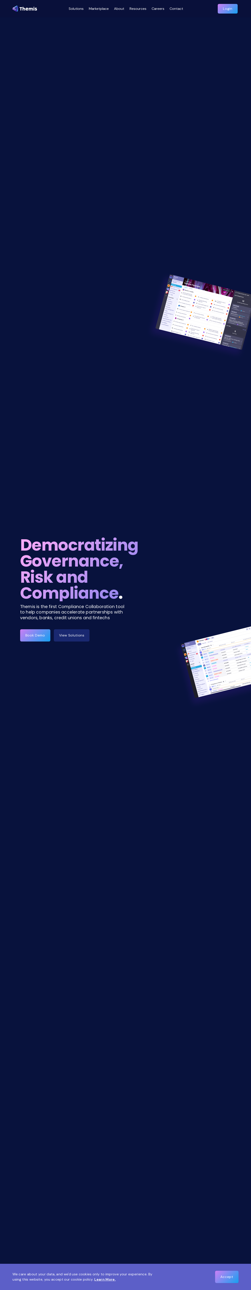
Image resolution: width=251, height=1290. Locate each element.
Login (227, 8)
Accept (226, 1276)
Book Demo (35, 635)
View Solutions (71, 635)
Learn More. (105, 1279)
